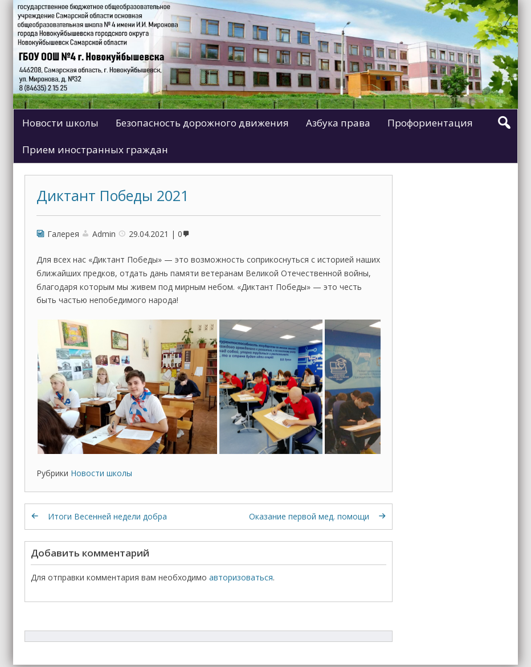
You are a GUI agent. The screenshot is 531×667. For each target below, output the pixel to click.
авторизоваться (241, 577)
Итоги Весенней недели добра (107, 516)
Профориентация (430, 122)
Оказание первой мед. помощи (309, 516)
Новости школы (60, 122)
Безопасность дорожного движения (202, 122)
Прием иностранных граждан (95, 149)
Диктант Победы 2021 (112, 195)
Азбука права (338, 122)
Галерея (63, 233)
